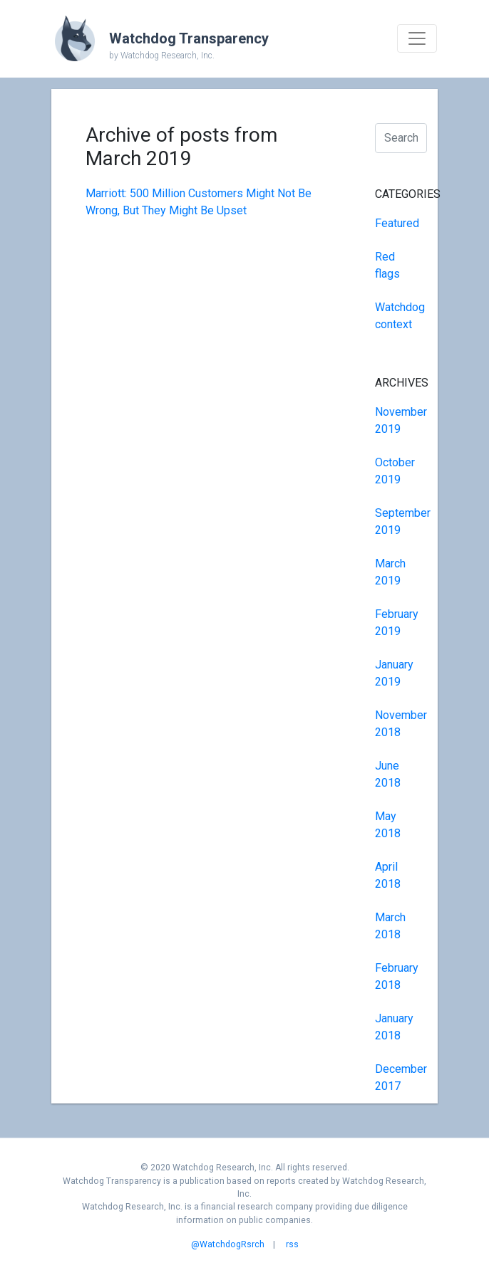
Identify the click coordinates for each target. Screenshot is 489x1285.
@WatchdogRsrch (227, 1244)
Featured (397, 223)
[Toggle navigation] (417, 38)
